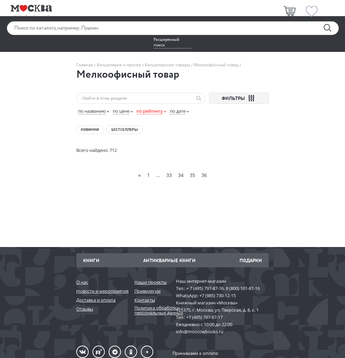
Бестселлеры (124, 129)
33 (169, 175)
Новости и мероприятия (101, 291)
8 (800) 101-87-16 (243, 288)
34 (180, 175)
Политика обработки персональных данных (151, 310)
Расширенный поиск (166, 42)
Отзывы (84, 309)
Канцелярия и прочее (119, 65)
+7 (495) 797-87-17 (204, 317)
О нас (82, 282)
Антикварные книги (169, 260)
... (158, 175)
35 (192, 175)
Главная (85, 65)
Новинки (90, 129)
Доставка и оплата (95, 300)
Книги (91, 260)
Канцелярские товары (167, 65)
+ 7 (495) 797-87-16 (205, 288)
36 (204, 175)
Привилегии (147, 291)
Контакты (144, 300)
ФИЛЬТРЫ (239, 98)
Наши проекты (150, 282)
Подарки (251, 260)
